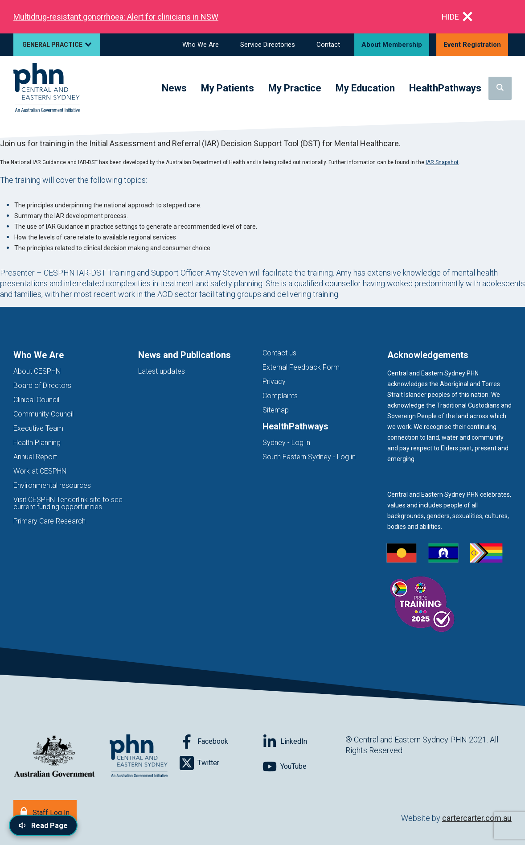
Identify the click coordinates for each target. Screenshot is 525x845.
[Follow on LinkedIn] (303, 741)
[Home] (46, 88)
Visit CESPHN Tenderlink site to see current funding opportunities (68, 503)
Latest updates (161, 371)
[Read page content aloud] (43, 825)
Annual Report (35, 457)
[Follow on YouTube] (303, 766)
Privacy (274, 381)
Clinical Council (36, 400)
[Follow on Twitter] (221, 763)
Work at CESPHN (39, 471)
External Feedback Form (301, 367)
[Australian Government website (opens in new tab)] (54, 756)
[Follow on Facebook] (221, 741)
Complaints (280, 396)
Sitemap (275, 410)
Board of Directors (42, 385)
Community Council (43, 414)
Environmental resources (52, 485)
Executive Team (38, 428)
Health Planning (37, 442)
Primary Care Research (49, 521)
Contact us (279, 353)
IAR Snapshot (442, 162)
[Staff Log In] (45, 812)
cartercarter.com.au (477, 818)
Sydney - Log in (286, 442)
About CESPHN (37, 371)
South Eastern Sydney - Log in (309, 457)
